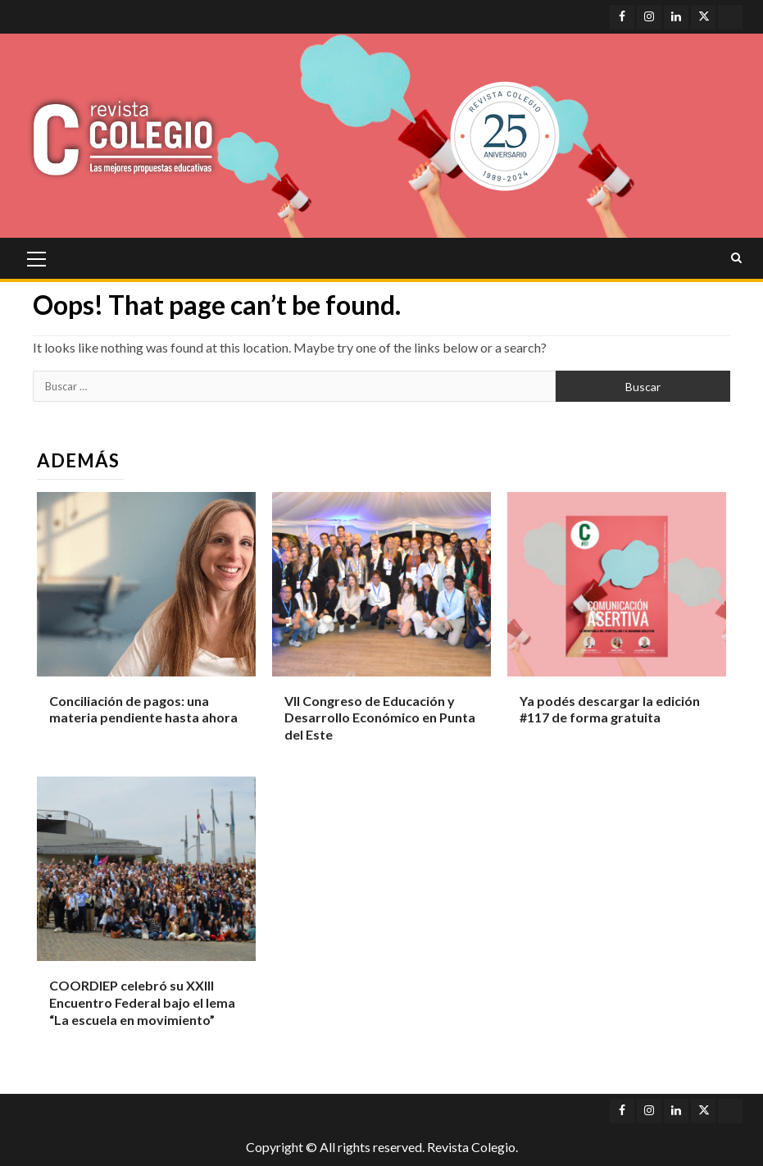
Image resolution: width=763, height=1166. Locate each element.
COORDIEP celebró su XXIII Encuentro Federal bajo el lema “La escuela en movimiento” (142, 1002)
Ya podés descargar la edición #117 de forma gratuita (610, 709)
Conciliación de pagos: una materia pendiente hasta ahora (143, 709)
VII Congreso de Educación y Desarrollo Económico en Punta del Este (379, 718)
